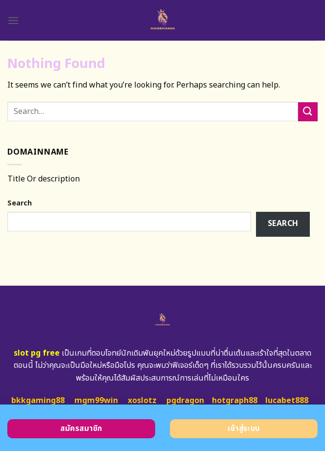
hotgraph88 (234, 400)
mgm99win (96, 400)
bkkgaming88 (38, 400)
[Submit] (308, 111)
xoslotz (142, 400)
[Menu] (13, 20)
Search (19, 203)
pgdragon (185, 400)
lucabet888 (286, 400)
